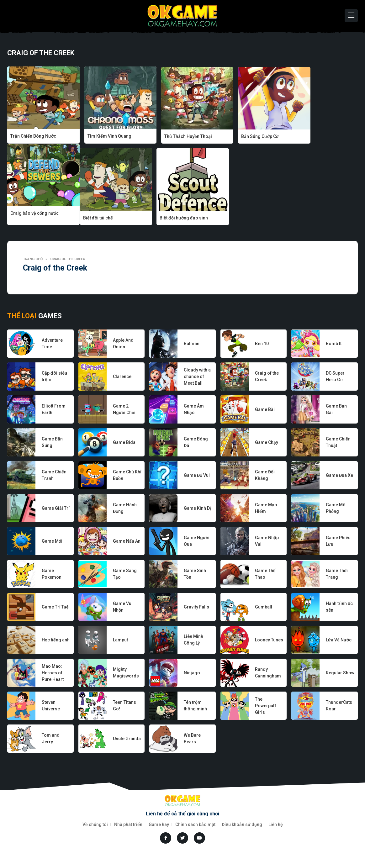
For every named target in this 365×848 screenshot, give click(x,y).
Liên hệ (275, 824)
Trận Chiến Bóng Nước (33, 136)
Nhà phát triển (128, 824)
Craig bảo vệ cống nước (318, 136)
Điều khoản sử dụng (242, 824)
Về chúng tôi (95, 824)
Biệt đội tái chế (25, 217)
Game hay (159, 824)
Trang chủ (33, 258)
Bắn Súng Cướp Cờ (242, 136)
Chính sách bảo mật (195, 824)
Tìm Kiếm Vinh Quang (103, 136)
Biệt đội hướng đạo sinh (106, 217)
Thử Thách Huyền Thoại (176, 136)
